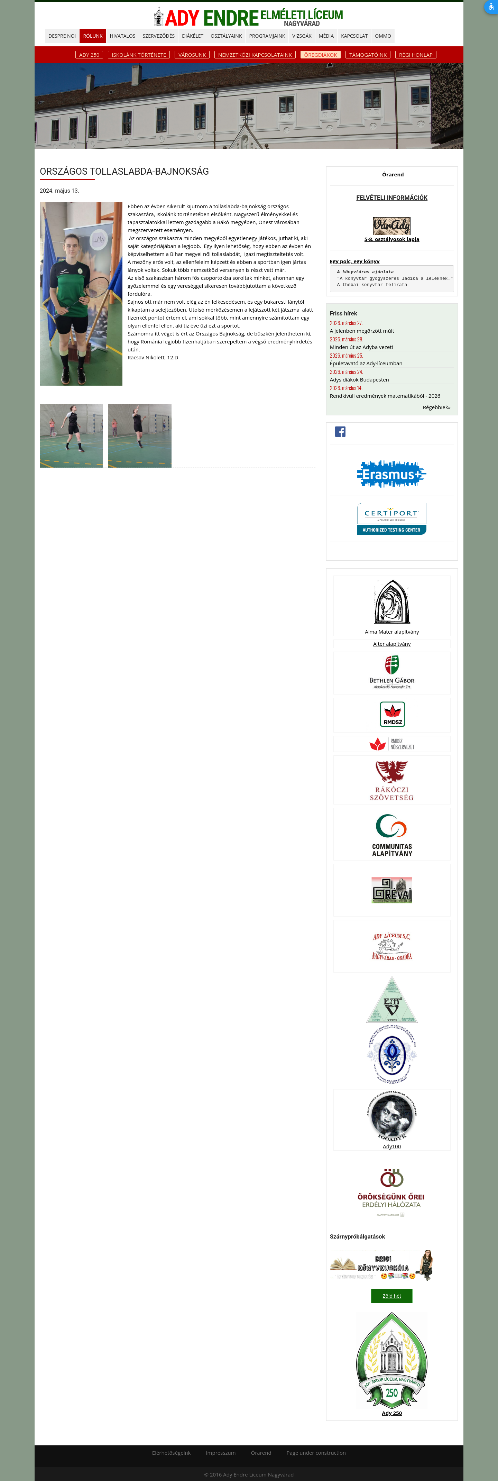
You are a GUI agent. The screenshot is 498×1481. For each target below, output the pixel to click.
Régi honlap (416, 54)
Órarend (393, 174)
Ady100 (392, 1146)
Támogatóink (368, 54)
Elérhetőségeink (171, 1451)
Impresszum (221, 1451)
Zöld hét (392, 1296)
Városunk (192, 54)
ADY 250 (89, 54)
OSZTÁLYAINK (226, 36)
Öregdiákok (320, 54)
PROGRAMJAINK (267, 36)
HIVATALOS (123, 36)
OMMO (383, 36)
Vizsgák (302, 36)
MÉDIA (326, 36)
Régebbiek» (437, 407)
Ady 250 (392, 1411)
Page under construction (316, 1451)
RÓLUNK (92, 36)
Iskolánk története (139, 54)
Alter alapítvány (392, 643)
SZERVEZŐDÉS (158, 36)
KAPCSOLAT (354, 36)
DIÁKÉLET (192, 36)
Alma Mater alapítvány (392, 631)
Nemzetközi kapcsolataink (255, 54)
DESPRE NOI (62, 36)
